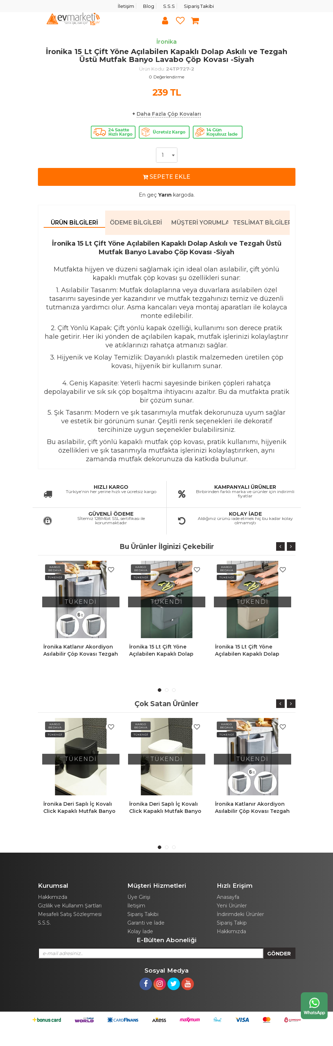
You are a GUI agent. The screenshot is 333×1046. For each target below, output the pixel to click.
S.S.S (169, 6)
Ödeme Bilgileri (136, 222)
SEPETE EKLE (166, 177)
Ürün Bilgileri (74, 222)
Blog (148, 6)
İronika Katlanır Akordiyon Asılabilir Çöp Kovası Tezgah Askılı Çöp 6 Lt (80, 653)
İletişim (126, 6)
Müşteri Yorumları (199, 222)
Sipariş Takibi (199, 6)
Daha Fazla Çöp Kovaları (169, 114)
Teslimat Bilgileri (261, 222)
